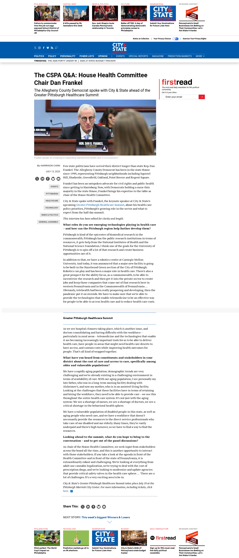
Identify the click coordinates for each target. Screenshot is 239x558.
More (200, 56)
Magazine (158, 56)
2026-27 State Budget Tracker (98, 60)
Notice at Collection (141, 39)
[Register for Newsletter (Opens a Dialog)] (202, 97)
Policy (52, 56)
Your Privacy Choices (166, 38)
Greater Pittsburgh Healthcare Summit (100, 205)
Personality (67, 56)
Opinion (102, 56)
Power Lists (87, 56)
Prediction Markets (180, 56)
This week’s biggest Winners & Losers (106, 517)
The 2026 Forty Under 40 (62, 60)
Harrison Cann (48, 165)
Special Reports (138, 56)
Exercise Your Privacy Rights (194, 39)
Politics (39, 56)
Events (120, 56)
